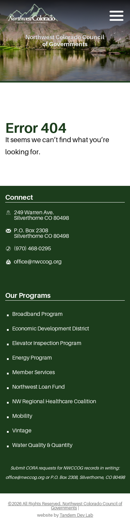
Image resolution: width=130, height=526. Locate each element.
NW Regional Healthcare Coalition (54, 401)
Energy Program (32, 357)
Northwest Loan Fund (38, 386)
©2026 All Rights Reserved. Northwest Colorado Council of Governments (65, 506)
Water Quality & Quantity (42, 444)
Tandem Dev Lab (76, 515)
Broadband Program (37, 313)
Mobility (22, 415)
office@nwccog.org (38, 262)
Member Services (33, 372)
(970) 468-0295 (32, 248)
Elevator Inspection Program (46, 342)
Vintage (22, 430)
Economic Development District (50, 328)
